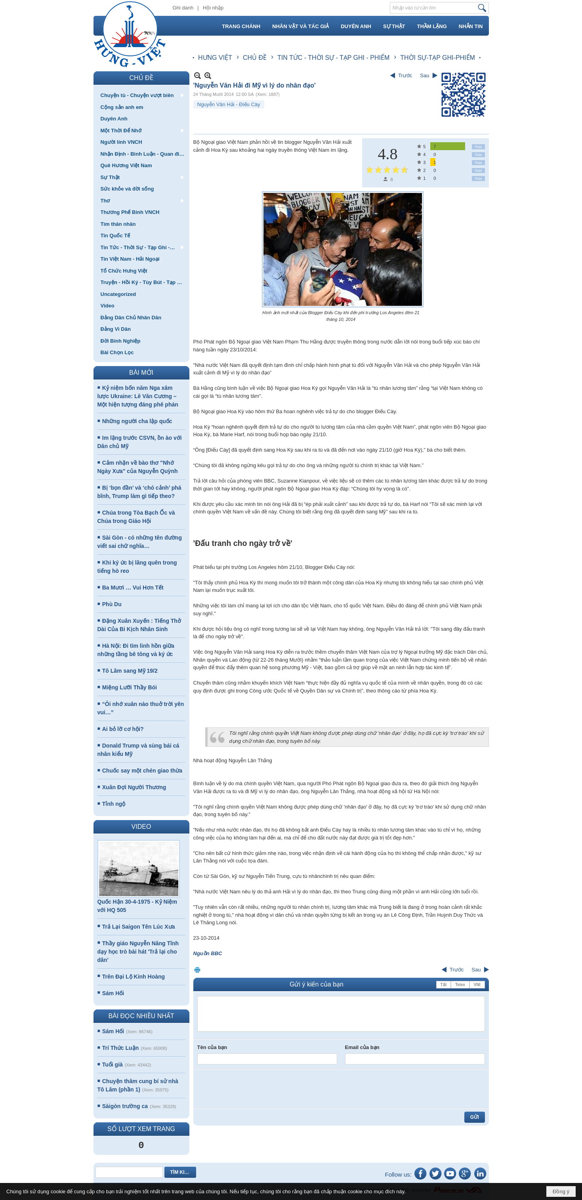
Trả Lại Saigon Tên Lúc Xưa (138, 926)
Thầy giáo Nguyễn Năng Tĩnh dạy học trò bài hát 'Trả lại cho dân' (138, 951)
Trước (405, 75)
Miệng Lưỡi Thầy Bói (129, 687)
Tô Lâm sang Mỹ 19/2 (130, 671)
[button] (141, 95)
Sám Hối (113, 993)
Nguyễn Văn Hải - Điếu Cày (228, 104)
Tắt (444, 985)
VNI (477, 985)
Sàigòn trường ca (125, 1106)
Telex (460, 985)
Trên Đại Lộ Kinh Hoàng (133, 976)
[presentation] (257, 1088)
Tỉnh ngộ (114, 804)
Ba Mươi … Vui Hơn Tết (133, 587)
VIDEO (141, 826)
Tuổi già (112, 1064)
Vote (478, 147)
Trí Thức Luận (120, 1048)
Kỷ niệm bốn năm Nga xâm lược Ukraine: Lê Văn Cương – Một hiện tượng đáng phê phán (137, 396)
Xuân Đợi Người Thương (134, 787)
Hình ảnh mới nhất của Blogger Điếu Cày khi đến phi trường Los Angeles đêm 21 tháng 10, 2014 (340, 316)
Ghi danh (183, 8)
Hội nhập (213, 8)
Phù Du (112, 604)
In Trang (197, 969)
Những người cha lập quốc (137, 421)
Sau (424, 75)
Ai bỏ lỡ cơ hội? (123, 729)
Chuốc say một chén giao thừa (142, 770)
